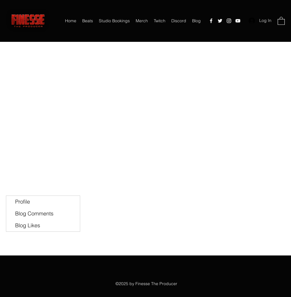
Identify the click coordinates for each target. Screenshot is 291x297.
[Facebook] (211, 21)
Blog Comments (34, 213)
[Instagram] (229, 21)
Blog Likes (27, 225)
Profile (22, 201)
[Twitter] (220, 21)
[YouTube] (238, 21)
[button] (281, 20)
